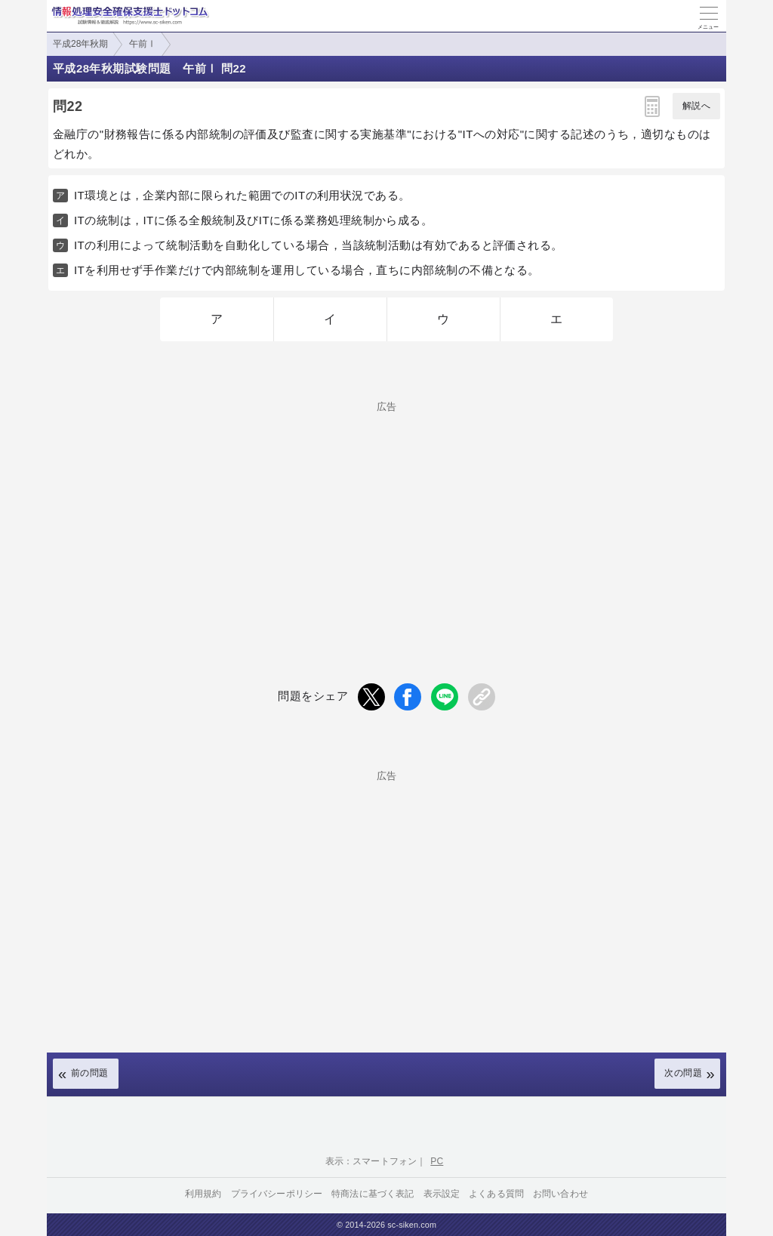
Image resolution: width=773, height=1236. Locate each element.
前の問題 (90, 1073)
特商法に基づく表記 (372, 1193)
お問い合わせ (560, 1193)
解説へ (696, 105)
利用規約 (203, 1193)
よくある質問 (496, 1193)
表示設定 (441, 1193)
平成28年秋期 (80, 44)
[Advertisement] (386, 517)
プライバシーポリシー (277, 1193)
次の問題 (683, 1073)
